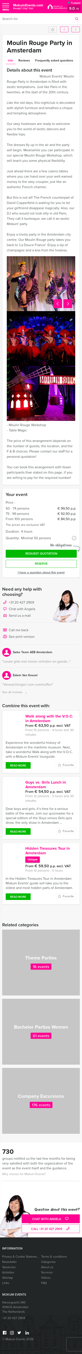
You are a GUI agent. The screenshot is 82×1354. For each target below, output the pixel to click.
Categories (48, 1262)
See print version (18, 637)
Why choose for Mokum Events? (23, 1174)
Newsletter (9, 1262)
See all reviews (15, 692)
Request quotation (41, 553)
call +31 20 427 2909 (51, 1229)
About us (47, 1267)
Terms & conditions (54, 1256)
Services (47, 1272)
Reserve (41, 563)
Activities (8, 1272)
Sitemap (7, 1277)
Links (5, 1283)
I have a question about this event (41, 572)
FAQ (44, 1283)
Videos (46, 1277)
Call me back (15, 630)
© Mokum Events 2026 (17, 1339)
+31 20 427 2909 (21, 602)
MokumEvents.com (28, 6)
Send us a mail (16, 616)
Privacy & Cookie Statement (20, 1256)
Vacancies (9, 1267)
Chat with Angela (18, 609)
